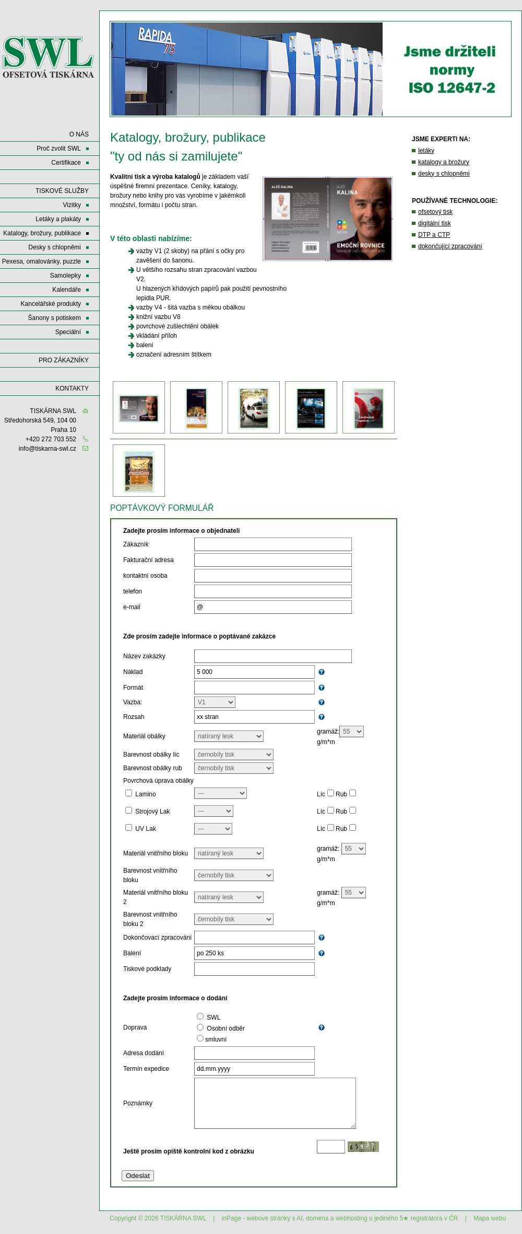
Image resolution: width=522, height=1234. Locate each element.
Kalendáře (66, 289)
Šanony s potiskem (54, 318)
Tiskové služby (62, 191)
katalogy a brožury (443, 162)
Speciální (68, 332)
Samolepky (65, 275)
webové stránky (268, 1218)
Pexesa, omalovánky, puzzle (41, 261)
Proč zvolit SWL (59, 148)
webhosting (351, 1218)
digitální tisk (434, 223)
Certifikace (66, 162)
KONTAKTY (72, 388)
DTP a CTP (434, 234)
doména (317, 1218)
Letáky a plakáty (58, 219)
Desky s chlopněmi (54, 247)
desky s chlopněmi (444, 173)
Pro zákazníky (64, 360)
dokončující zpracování (450, 246)
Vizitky (72, 205)
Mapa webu (489, 1218)
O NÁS (79, 134)
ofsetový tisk (435, 211)
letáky (426, 150)
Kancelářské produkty (51, 303)
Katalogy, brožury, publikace (42, 233)
